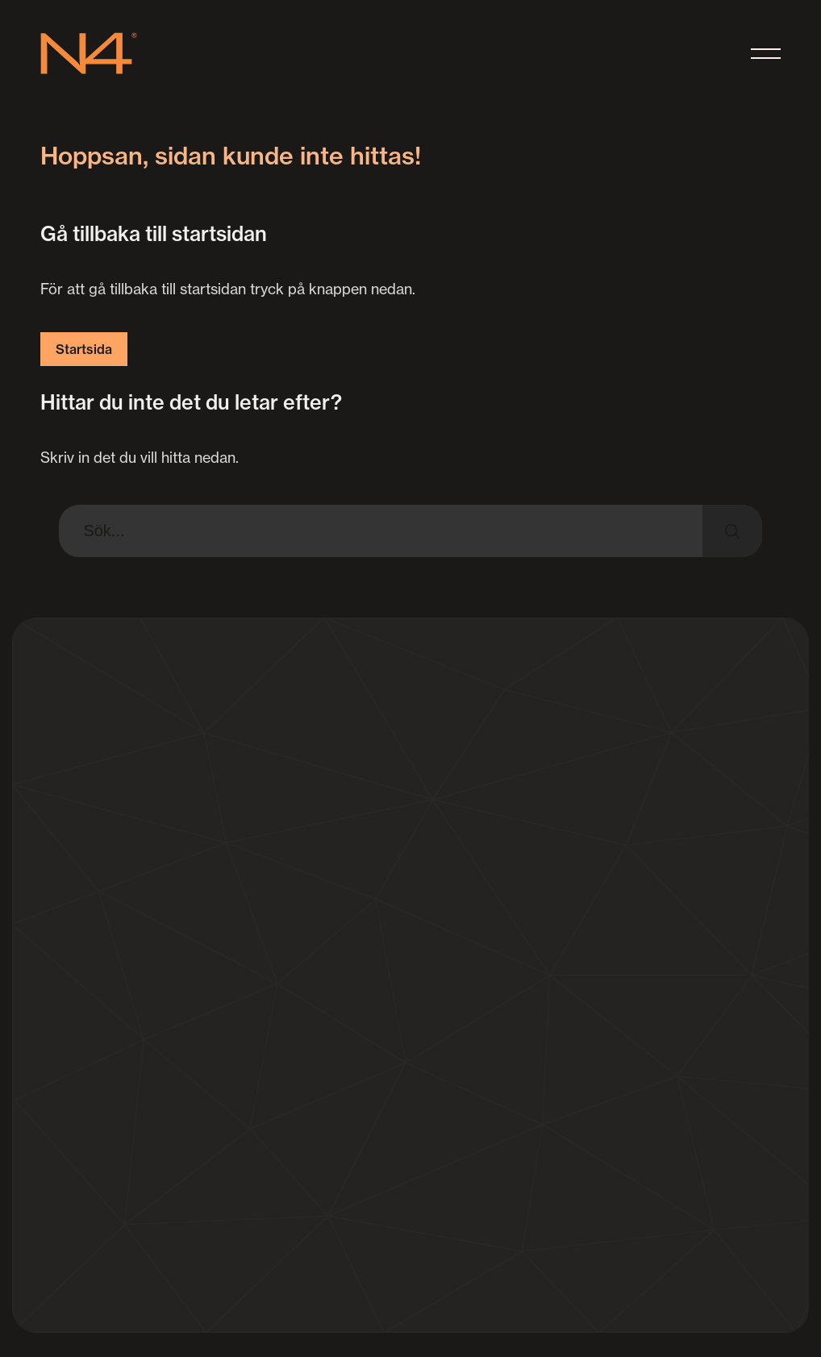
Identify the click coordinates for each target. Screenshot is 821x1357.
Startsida (84, 349)
